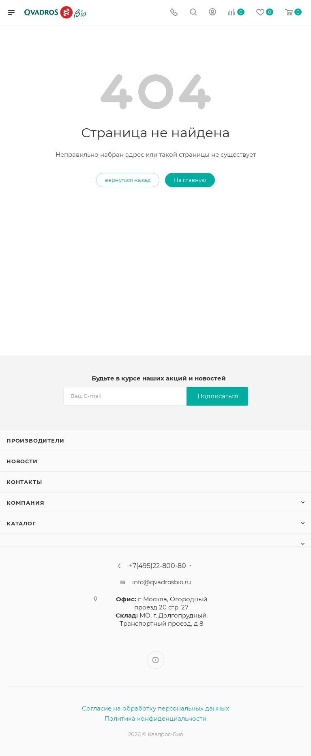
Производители (35, 440)
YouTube (155, 660)
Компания (25, 502)
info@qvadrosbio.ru (161, 582)
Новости (22, 461)
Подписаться (217, 396)
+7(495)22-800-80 (157, 566)
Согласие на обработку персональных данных (155, 708)
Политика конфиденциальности (155, 718)
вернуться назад (127, 180)
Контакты (24, 482)
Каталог (21, 523)
